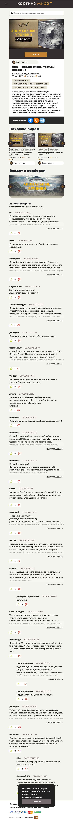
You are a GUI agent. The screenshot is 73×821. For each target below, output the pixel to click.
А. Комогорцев (19, 74)
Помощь (13, 804)
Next (62, 143)
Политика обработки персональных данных (30, 807)
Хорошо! (36, 802)
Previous (10, 143)
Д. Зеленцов (33, 74)
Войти (35, 54)
